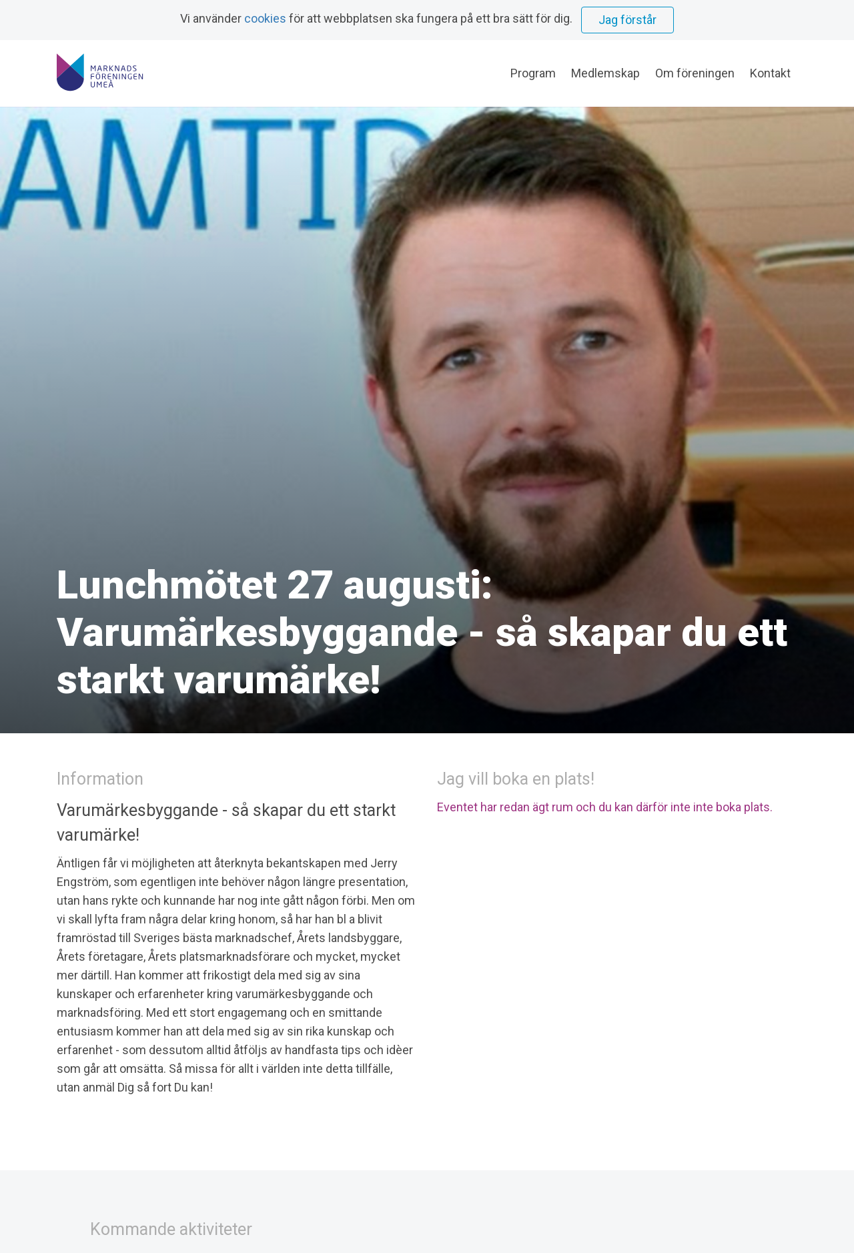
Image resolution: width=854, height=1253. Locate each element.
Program (533, 73)
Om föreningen (695, 73)
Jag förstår (627, 20)
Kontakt (770, 73)
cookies (265, 18)
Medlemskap (605, 73)
